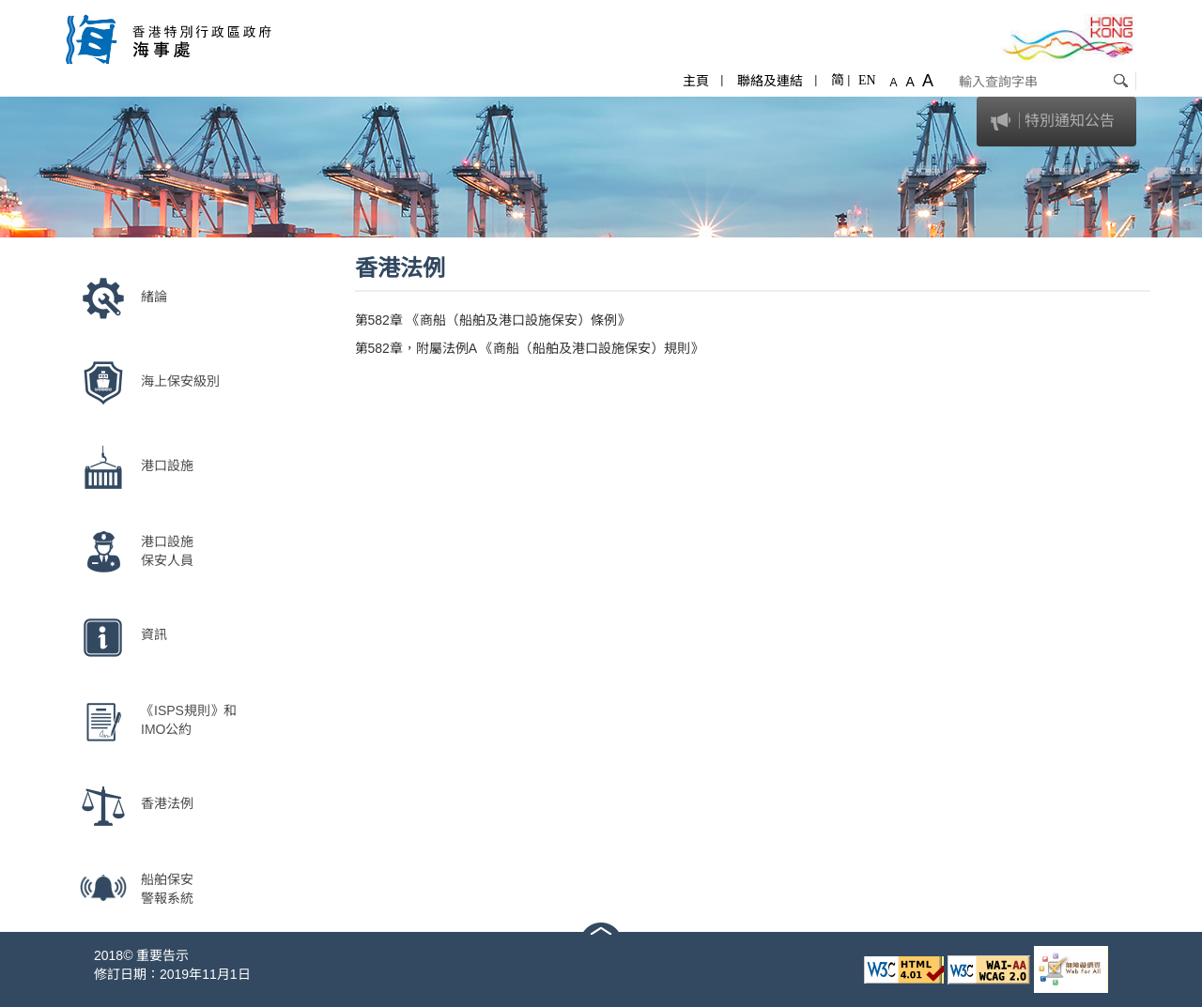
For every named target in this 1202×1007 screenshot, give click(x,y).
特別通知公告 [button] (1070, 121)
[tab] (1056, 121)
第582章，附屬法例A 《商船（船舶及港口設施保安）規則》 (529, 348)
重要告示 (162, 955)
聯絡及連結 (770, 80)
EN (867, 80)
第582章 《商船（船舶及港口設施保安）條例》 (492, 320)
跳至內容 (26, 9)
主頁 (696, 80)
